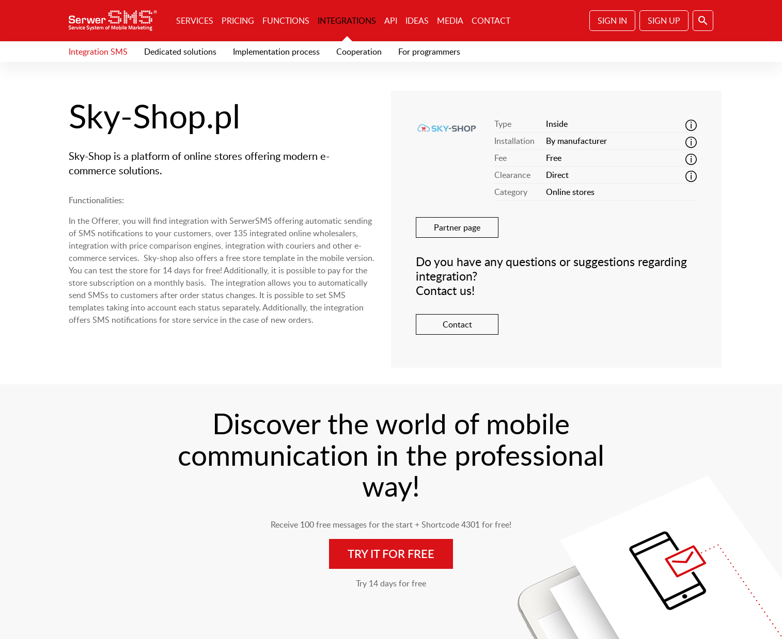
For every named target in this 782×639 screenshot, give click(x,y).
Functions (285, 20)
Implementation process (276, 51)
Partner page (457, 227)
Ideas (417, 20)
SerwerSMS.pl (116, 20)
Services (194, 20)
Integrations (347, 20)
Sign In (612, 20)
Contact (491, 20)
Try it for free (391, 554)
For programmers (429, 51)
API (390, 20)
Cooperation (359, 51)
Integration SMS (98, 51)
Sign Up (664, 20)
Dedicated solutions (180, 51)
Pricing (238, 20)
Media (450, 20)
